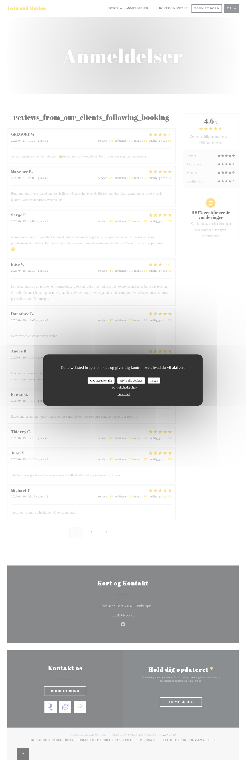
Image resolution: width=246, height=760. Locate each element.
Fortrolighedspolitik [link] (124, 387)
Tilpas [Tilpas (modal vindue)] (154, 380)
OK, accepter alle (101, 380)
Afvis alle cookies (131, 380)
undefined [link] (124, 394)
